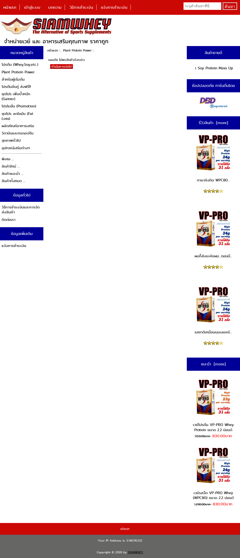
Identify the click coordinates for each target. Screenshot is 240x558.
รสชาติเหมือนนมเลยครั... (213, 310)
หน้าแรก (9, 7)
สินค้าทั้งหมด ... (13, 180)
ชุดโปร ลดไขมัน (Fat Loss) (17, 116)
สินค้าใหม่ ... (11, 166)
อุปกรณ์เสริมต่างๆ (16, 148)
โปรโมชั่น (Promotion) (19, 106)
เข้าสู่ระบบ (32, 7)
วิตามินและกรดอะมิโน (18, 133)
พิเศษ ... (8, 159)
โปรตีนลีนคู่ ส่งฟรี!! (16, 86)
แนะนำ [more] (213, 364)
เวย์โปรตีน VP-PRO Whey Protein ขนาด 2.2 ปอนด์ (213, 405)
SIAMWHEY (135, 552)
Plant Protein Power (77, 50)
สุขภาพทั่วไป (11, 140)
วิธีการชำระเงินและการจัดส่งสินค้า (21, 209)
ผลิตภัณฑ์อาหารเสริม (18, 126)
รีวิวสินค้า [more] (213, 122)
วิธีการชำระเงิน (81, 7)
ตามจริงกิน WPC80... (213, 158)
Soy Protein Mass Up (215, 68)
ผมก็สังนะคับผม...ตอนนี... (213, 234)
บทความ (54, 7)
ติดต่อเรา (8, 219)
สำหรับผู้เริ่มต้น (13, 79)
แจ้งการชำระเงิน (114, 7)
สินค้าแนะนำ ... (12, 173)
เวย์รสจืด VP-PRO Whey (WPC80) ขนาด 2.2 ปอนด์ (213, 473)
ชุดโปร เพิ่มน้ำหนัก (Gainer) (16, 96)
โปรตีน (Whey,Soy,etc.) (20, 64)
